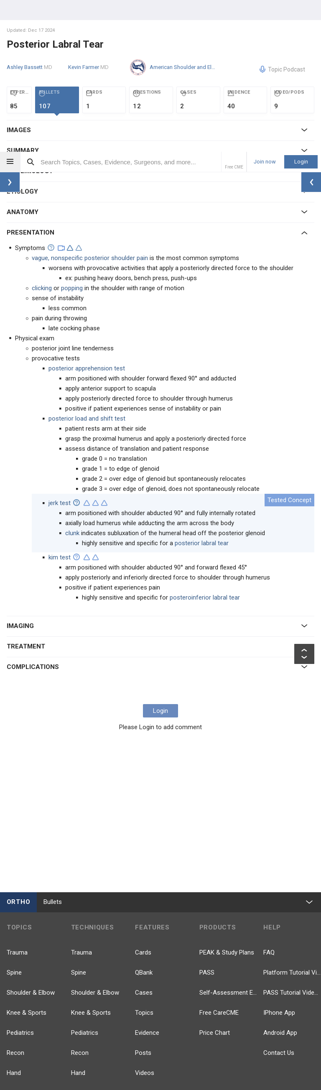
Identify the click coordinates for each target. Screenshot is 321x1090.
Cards (143, 800)
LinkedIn (283, 976)
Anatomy (19, 1001)
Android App (280, 881)
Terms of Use (214, 1060)
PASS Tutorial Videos (292, 841)
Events (144, 941)
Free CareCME (219, 861)
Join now (265, 10)
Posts (143, 901)
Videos (144, 921)
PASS (206, 821)
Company (101, 1060)
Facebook (221, 951)
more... (17, 1021)
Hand (14, 921)
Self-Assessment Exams (228, 841)
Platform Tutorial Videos (292, 821)
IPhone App (279, 861)
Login (301, 10)
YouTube (283, 951)
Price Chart (214, 881)
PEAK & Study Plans (226, 800)
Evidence (147, 881)
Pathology (20, 961)
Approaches (87, 981)
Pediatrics (20, 881)
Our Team (134, 1060)
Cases (144, 841)
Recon (15, 901)
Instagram (285, 1001)
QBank (144, 821)
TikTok (216, 1001)
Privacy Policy (172, 1060)
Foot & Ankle (24, 941)
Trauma (17, 800)
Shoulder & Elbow (31, 841)
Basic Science (26, 981)
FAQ (269, 800)
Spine (14, 821)
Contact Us (278, 901)
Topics (144, 861)
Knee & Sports (26, 861)
